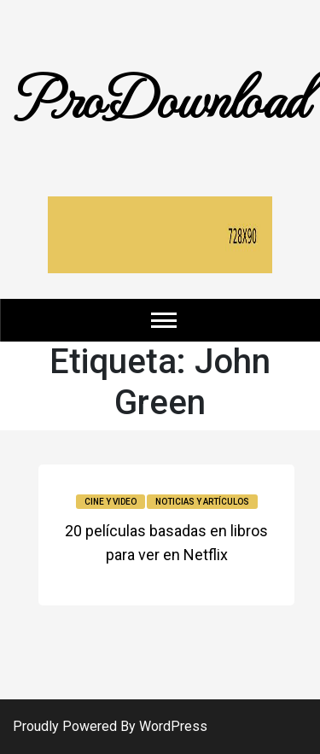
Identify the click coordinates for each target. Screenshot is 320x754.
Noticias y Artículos (202, 501)
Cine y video (110, 501)
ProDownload (160, 96)
